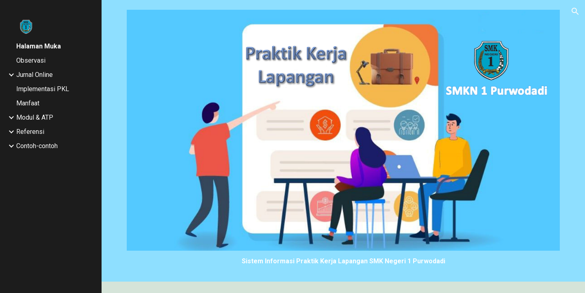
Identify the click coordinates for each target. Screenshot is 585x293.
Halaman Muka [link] (38, 46)
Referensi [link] (30, 132)
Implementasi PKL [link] (42, 89)
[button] (575, 11)
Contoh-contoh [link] (37, 146)
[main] (343, 261)
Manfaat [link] (27, 103)
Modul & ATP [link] (34, 117)
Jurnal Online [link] (34, 75)
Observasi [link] (31, 60)
